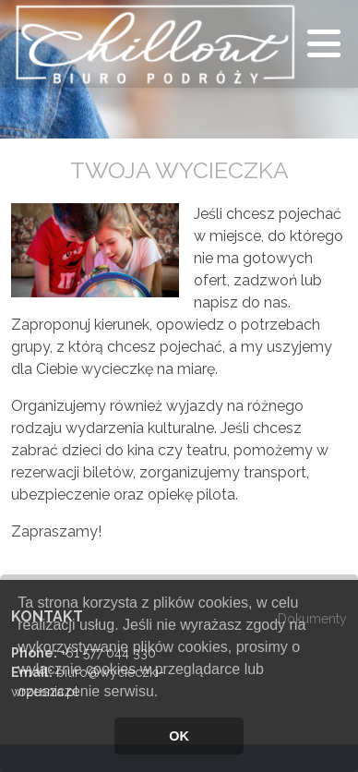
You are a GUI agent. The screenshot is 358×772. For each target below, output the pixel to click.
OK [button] (179, 736)
